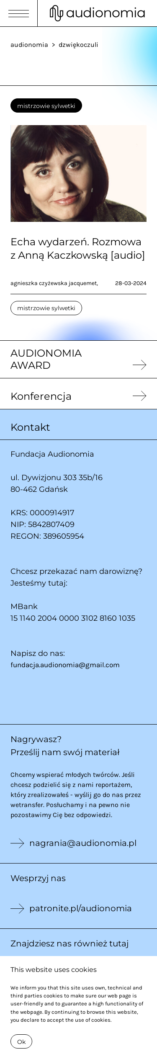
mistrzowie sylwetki (46, 106)
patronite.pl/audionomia (80, 908)
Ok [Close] (21, 1042)
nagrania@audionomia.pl (82, 843)
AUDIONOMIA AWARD (46, 359)
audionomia (29, 44)
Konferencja (41, 396)
